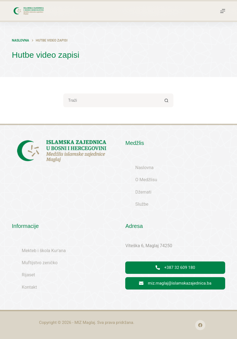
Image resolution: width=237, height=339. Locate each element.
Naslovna (144, 167)
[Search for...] (111, 100)
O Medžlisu (146, 179)
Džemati (143, 192)
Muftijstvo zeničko (40, 262)
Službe (141, 204)
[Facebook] (200, 325)
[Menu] (222, 11)
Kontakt (29, 287)
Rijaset (28, 274)
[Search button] (166, 100)
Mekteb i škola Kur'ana (44, 250)
